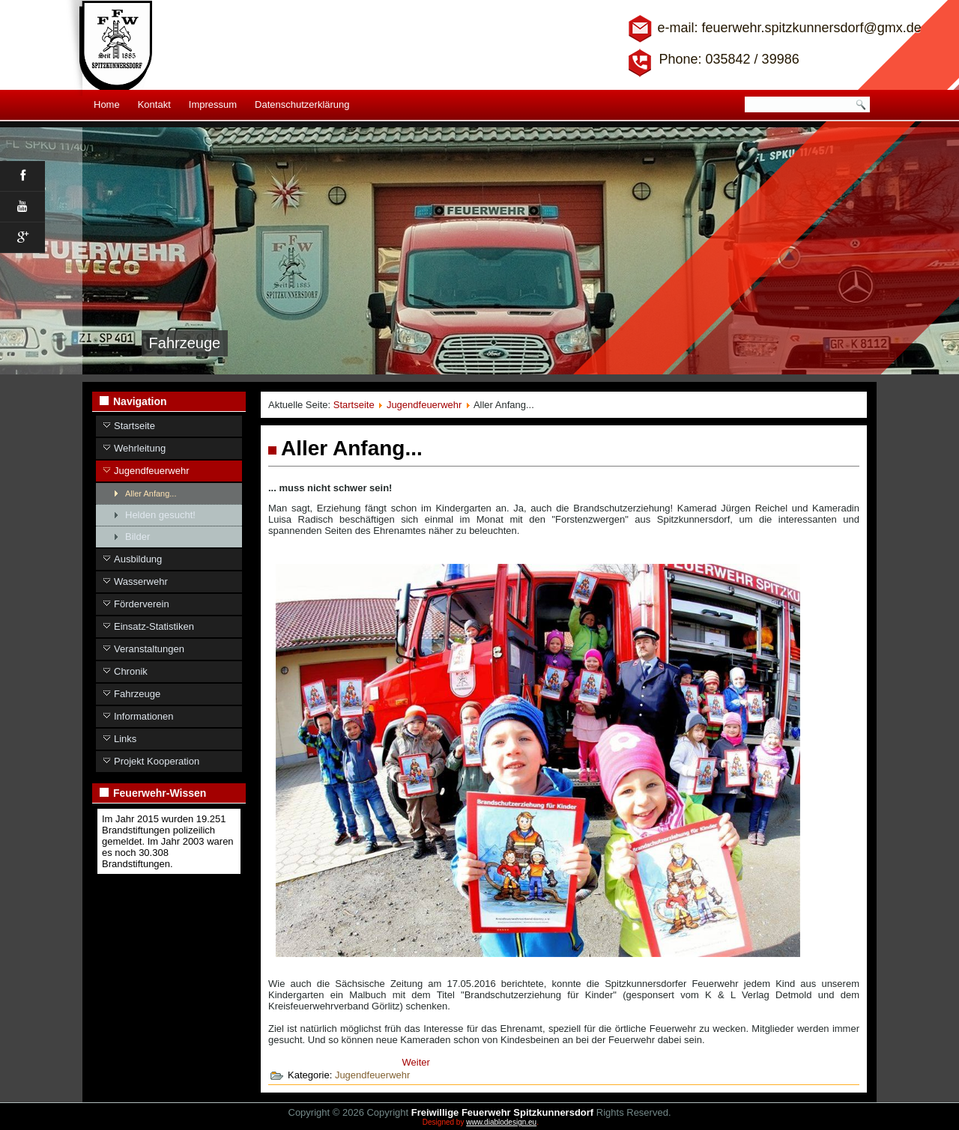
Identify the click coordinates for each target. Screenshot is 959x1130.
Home (107, 104)
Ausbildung (138, 559)
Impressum (213, 104)
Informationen (144, 716)
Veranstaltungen (149, 648)
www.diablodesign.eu (501, 1122)
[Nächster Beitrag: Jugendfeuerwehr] (416, 1062)
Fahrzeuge (137, 693)
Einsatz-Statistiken (154, 626)
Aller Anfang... (151, 493)
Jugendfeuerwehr (151, 470)
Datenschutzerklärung (302, 104)
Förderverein (141, 604)
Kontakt (154, 104)
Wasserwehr (141, 581)
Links (125, 738)
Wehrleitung (140, 448)
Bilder (137, 536)
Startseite (134, 425)
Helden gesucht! (160, 514)
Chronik (131, 671)
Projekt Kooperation (156, 761)
